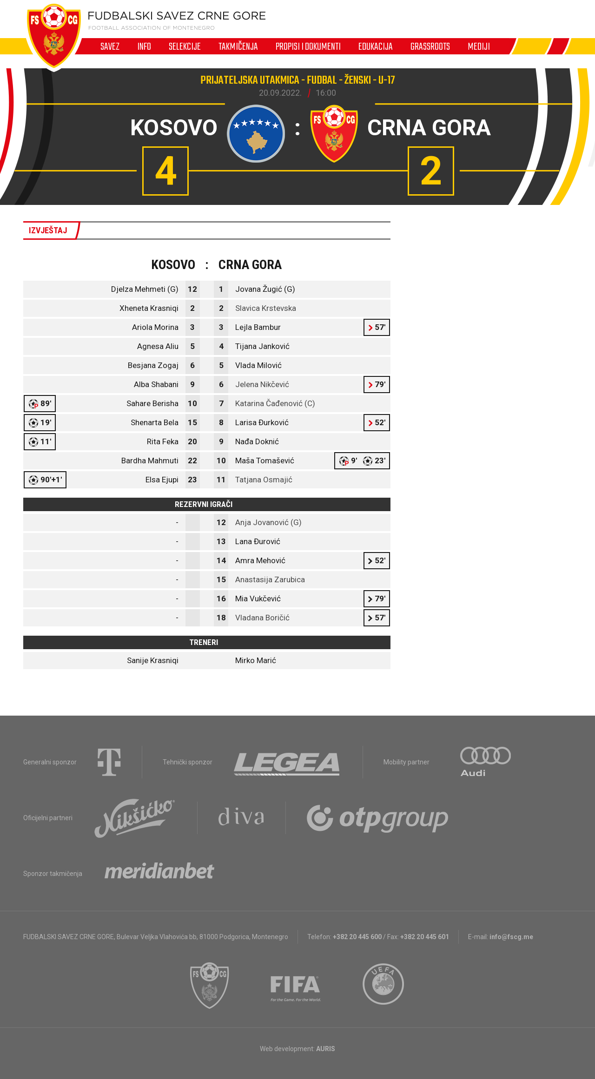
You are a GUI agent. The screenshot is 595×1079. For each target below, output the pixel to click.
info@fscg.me (511, 937)
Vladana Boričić (262, 617)
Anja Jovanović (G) (268, 522)
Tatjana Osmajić (263, 479)
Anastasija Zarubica (270, 579)
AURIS (325, 1049)
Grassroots (430, 46)
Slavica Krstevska (265, 308)
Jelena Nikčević (262, 384)
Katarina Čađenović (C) (275, 403)
